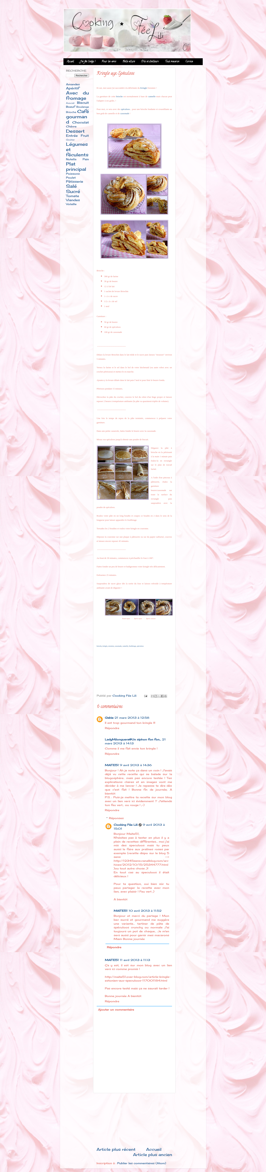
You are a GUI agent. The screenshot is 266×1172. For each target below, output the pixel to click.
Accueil (70, 62)
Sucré (73, 191)
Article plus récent (116, 1149)
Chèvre (71, 126)
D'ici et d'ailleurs (150, 62)
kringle (105, 646)
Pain (86, 159)
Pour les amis (109, 62)
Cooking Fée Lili (126, 824)
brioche (119, 96)
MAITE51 (112, 765)
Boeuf (70, 106)
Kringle (143, 88)
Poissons (73, 173)
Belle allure (128, 62)
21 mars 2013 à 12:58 (132, 717)
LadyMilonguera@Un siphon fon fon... (133, 739)
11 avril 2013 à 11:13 (135, 960)
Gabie (109, 717)
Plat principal (76, 166)
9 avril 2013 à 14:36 (136, 765)
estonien (111, 646)
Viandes (73, 200)
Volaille (71, 204)
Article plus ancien (152, 1154)
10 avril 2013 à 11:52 (145, 910)
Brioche (71, 112)
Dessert (75, 131)
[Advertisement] (134, 1120)
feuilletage (132, 646)
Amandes (73, 84)
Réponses (116, 818)
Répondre (112, 728)
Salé (71, 186)
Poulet (71, 177)
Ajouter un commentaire (116, 1009)
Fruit (85, 136)
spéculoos (125, 109)
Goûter (70, 139)
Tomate (72, 196)
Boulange (82, 106)
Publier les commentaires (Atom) (141, 1163)
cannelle (151, 96)
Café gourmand (77, 117)
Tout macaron (172, 62)
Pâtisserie (74, 181)
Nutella (71, 159)
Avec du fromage (77, 95)
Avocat (70, 103)
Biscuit (83, 103)
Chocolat (80, 122)
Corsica (189, 62)
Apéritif (72, 88)
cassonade (124, 113)
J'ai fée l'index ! (87, 62)
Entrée (72, 136)
